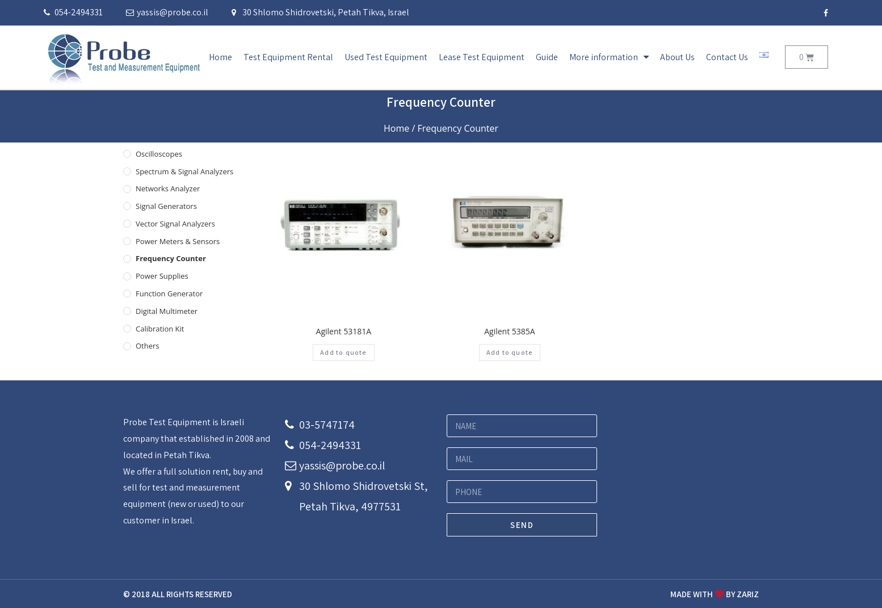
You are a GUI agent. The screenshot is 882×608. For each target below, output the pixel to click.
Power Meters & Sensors (178, 241)
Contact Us (727, 57)
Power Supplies (162, 276)
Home (220, 57)
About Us (677, 57)
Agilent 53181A (343, 331)
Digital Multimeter (167, 311)
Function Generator (169, 293)
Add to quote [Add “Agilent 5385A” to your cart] (509, 352)
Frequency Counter (171, 258)
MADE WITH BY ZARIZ (714, 594)
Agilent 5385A (509, 331)
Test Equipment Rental (288, 57)
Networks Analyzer (168, 188)
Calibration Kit (160, 329)
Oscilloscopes (159, 154)
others (147, 346)
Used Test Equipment (386, 57)
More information (609, 57)
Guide (547, 57)
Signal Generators (166, 206)
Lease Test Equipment (481, 57)
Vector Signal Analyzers (175, 224)
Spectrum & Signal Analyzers (184, 171)
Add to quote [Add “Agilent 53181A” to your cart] (343, 352)
